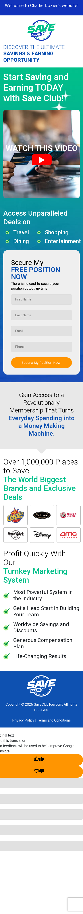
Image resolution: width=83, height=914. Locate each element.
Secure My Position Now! (41, 362)
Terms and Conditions (54, 720)
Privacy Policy (23, 720)
